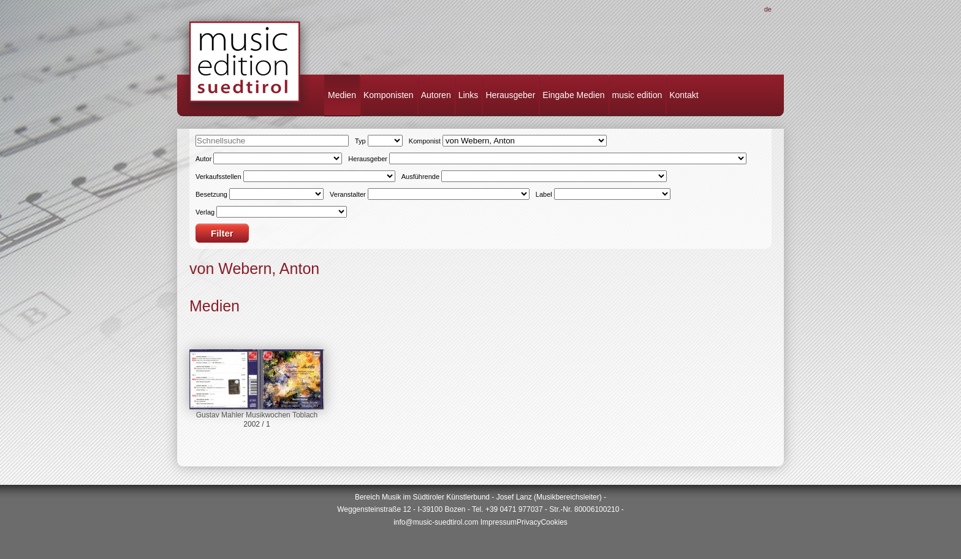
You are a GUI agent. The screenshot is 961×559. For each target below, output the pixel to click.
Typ (360, 141)
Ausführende (420, 176)
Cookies (554, 522)
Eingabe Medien (573, 95)
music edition (637, 95)
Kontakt (683, 95)
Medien (342, 95)
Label (544, 194)
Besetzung (211, 194)
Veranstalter (348, 194)
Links (468, 95)
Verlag (205, 212)
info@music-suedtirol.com (435, 522)
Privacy (529, 522)
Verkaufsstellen (218, 176)
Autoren (436, 95)
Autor (203, 158)
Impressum (498, 522)
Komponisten (388, 95)
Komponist (425, 141)
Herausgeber (510, 95)
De (768, 9)
